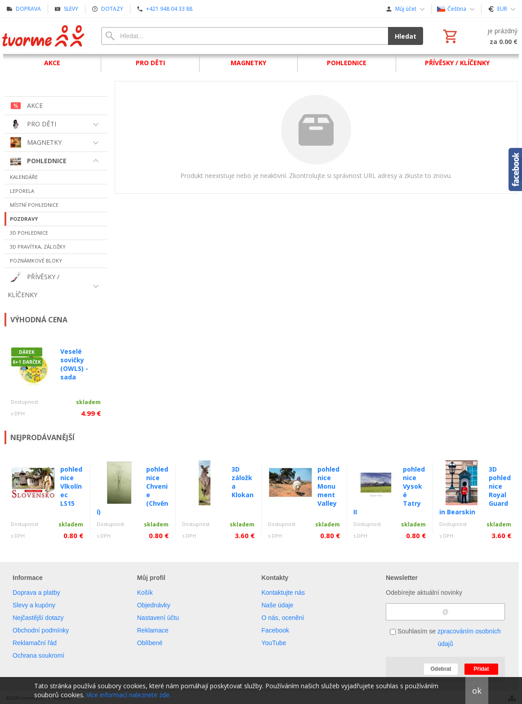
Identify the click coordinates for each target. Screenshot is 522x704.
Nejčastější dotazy (38, 617)
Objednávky (153, 605)
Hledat (405, 36)
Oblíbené (150, 642)
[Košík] (479, 36)
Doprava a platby (36, 592)
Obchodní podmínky (41, 630)
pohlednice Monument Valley (328, 486)
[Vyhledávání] (244, 36)
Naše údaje (278, 605)
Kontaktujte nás (283, 592)
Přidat (481, 669)
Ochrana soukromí (38, 655)
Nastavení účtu (158, 617)
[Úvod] (44, 36)
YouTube (274, 642)
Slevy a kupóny (34, 605)
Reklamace (153, 630)
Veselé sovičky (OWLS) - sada (74, 364)
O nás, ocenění (283, 617)
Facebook (275, 630)
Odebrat (440, 669)
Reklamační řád (35, 642)
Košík (145, 592)
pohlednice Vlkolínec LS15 (71, 486)
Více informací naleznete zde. (128, 695)
